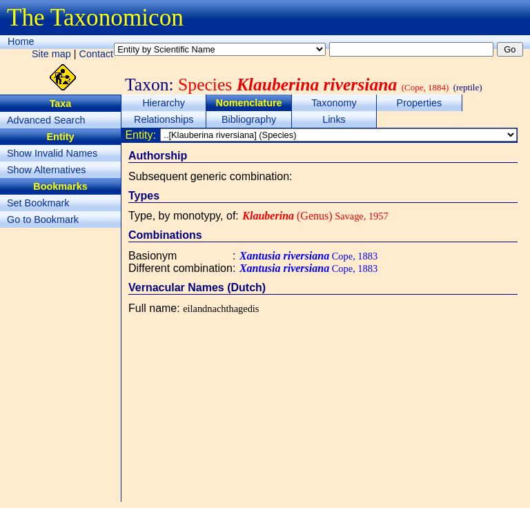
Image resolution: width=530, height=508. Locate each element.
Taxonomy (334, 102)
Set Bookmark (38, 202)
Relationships (163, 119)
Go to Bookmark (43, 219)
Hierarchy (163, 102)
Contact (96, 53)
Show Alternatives (46, 169)
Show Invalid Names (52, 153)
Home (21, 41)
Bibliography (249, 119)
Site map (51, 53)
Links (334, 119)
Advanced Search (46, 120)
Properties (419, 102)
